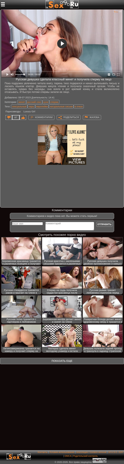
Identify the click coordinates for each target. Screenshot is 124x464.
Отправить (104, 224)
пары (31, 106)
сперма (54, 102)
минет (21, 102)
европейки (42, 106)
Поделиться (71, 117)
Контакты (42, 452)
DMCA (68, 456)
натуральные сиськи (61, 106)
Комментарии (44, 117)
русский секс (34, 102)
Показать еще (62, 361)
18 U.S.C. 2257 (116, 452)
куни (45, 102)
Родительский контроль (85, 456)
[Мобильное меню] (2, 4)
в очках (79, 106)
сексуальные (19, 106)
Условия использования (61, 452)
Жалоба (94, 117)
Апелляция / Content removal (91, 452)
